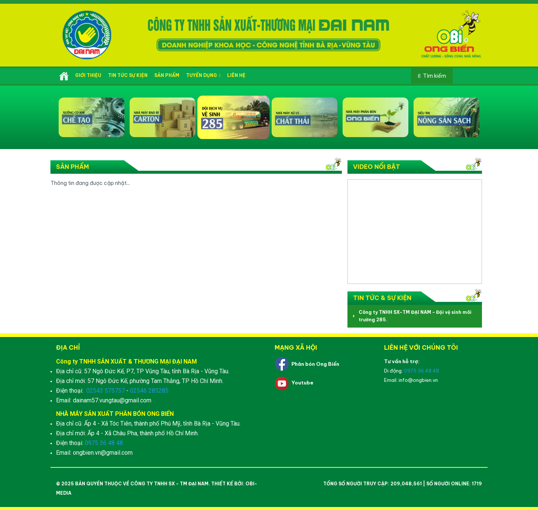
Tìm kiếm (434, 75)
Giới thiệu (88, 75)
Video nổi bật (376, 166)
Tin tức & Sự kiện (382, 298)
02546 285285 (149, 390)
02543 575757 (105, 390)
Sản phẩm (166, 75)
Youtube (302, 383)
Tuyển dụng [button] (203, 75)
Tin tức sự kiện (128, 75)
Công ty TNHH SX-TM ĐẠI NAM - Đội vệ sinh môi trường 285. (415, 315)
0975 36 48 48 (104, 442)
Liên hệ (236, 75)
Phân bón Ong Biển (315, 364)
